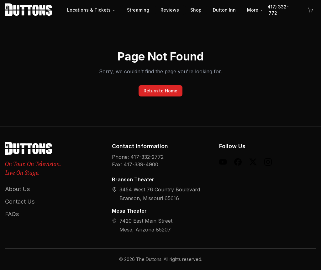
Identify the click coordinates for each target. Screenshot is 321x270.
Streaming (138, 10)
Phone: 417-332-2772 (138, 157)
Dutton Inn (224, 10)
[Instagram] (268, 162)
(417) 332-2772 (277, 10)
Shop (196, 10)
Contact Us (19, 201)
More (255, 10)
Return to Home (160, 90)
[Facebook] (238, 162)
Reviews (169, 10)
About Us (17, 189)
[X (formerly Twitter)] (253, 162)
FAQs (12, 214)
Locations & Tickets (91, 10)
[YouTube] (223, 162)
